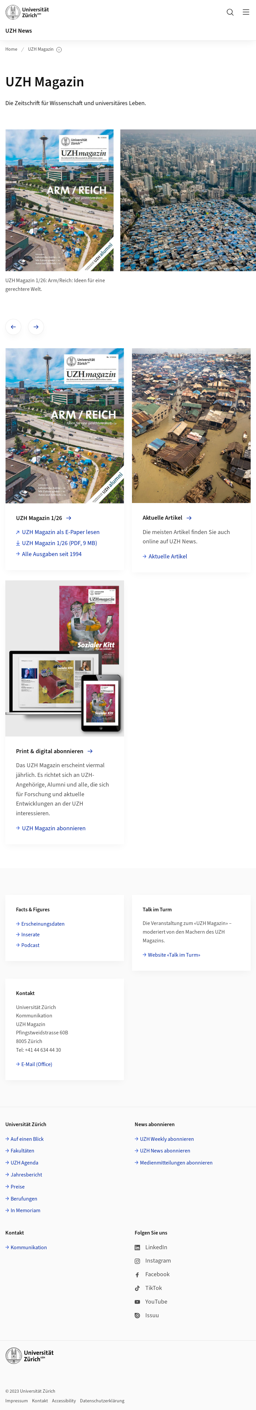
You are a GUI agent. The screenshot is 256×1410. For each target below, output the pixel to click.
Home (11, 49)
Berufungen (24, 1199)
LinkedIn (151, 1247)
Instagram (153, 1261)
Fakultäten (22, 1150)
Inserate (30, 934)
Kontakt (40, 1401)
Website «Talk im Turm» (174, 955)
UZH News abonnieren (165, 1150)
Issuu (147, 1315)
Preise (18, 1187)
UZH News (18, 31)
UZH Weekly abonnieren (167, 1139)
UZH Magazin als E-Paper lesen (61, 532)
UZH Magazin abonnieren (54, 828)
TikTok (148, 1288)
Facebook (152, 1274)
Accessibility (64, 1401)
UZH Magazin (45, 49)
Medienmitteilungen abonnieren (176, 1162)
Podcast (30, 945)
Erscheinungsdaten (43, 924)
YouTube (151, 1302)
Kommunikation (29, 1247)
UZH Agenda (24, 1162)
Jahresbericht (26, 1175)
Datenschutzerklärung (102, 1401)
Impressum (16, 1401)
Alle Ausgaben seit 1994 (52, 554)
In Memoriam (25, 1210)
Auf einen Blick (27, 1139)
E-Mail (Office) (36, 1064)
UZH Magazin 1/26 (59, 543)
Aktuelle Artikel (168, 556)
